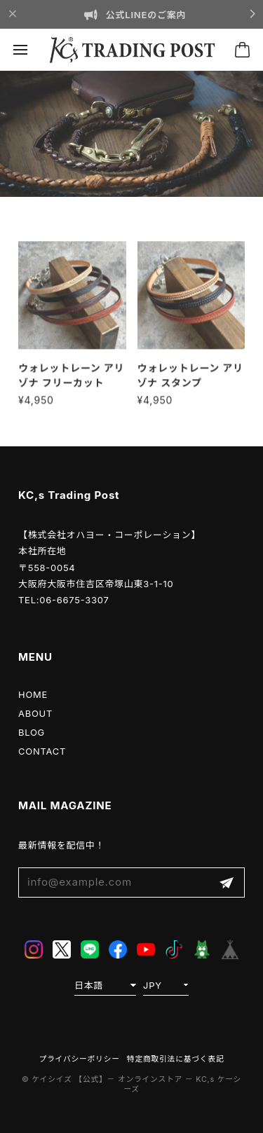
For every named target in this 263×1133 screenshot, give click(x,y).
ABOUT (35, 713)
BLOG (31, 732)
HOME (33, 694)
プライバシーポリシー (79, 1059)
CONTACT (42, 751)
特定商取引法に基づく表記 (175, 1059)
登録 (226, 882)
